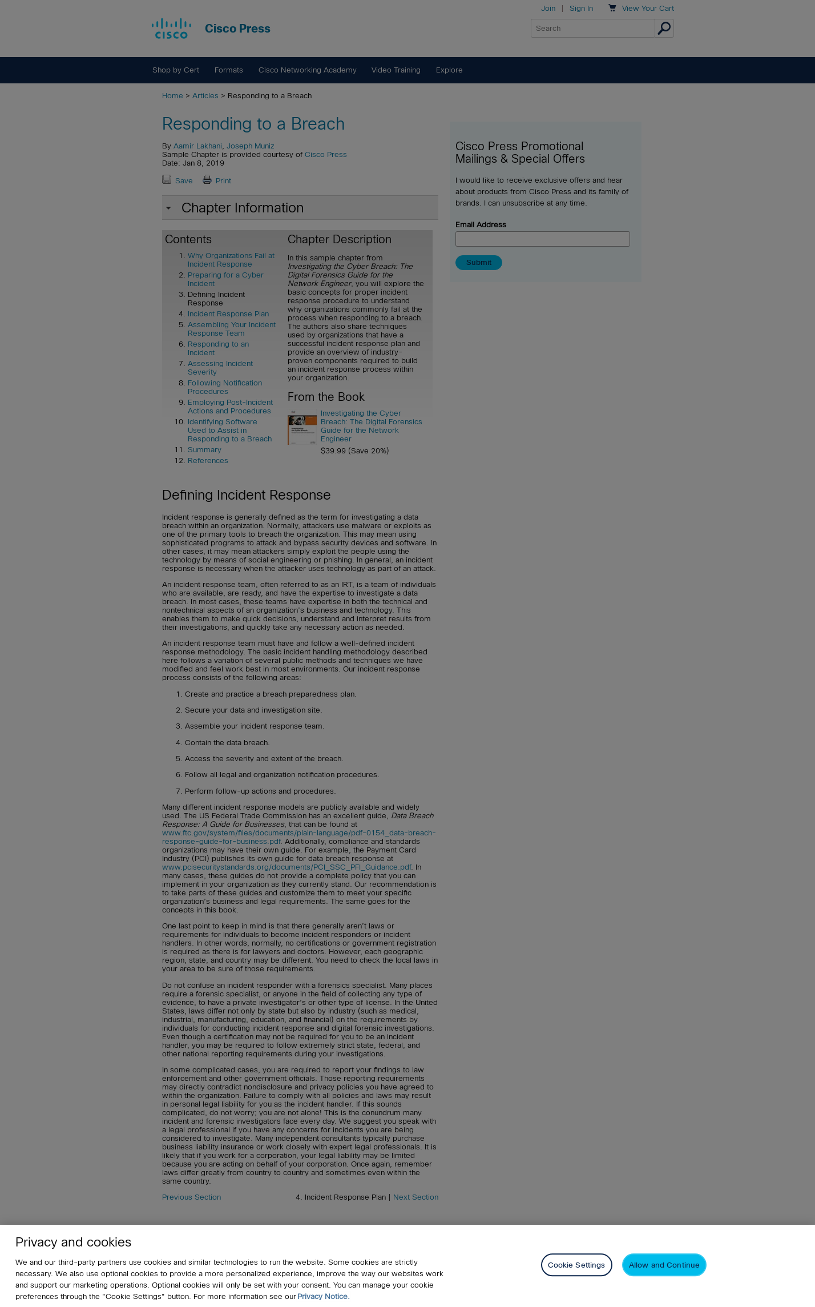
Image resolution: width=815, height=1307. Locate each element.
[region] (407, 1266)
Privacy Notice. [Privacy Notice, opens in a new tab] (323, 1296)
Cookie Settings (577, 1265)
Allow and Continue (664, 1265)
